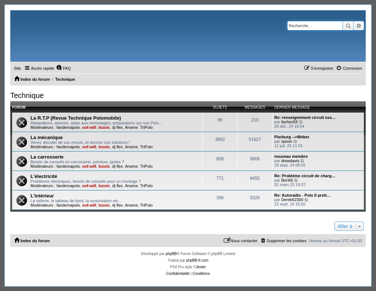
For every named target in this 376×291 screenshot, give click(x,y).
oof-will (89, 127)
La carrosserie (47, 157)
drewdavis (290, 161)
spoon (286, 141)
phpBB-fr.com (197, 260)
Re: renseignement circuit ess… (305, 117)
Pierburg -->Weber (291, 137)
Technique (27, 95)
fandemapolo (68, 127)
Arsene (131, 127)
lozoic (104, 127)
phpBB (171, 254)
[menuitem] (63, 68)
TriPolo (146, 127)
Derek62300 (292, 199)
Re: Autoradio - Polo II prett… (302, 195)
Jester (201, 267)
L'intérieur (42, 196)
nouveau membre (291, 156)
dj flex (117, 127)
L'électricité (43, 176)
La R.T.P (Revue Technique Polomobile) (75, 118)
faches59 (289, 122)
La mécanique (46, 137)
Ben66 (287, 180)
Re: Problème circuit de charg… (305, 176)
